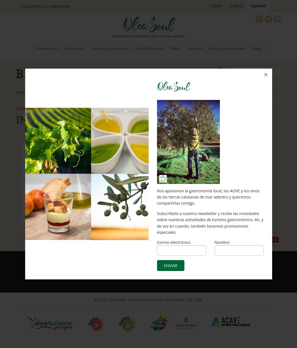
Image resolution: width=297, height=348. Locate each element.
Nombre (222, 242)
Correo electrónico (174, 242)
